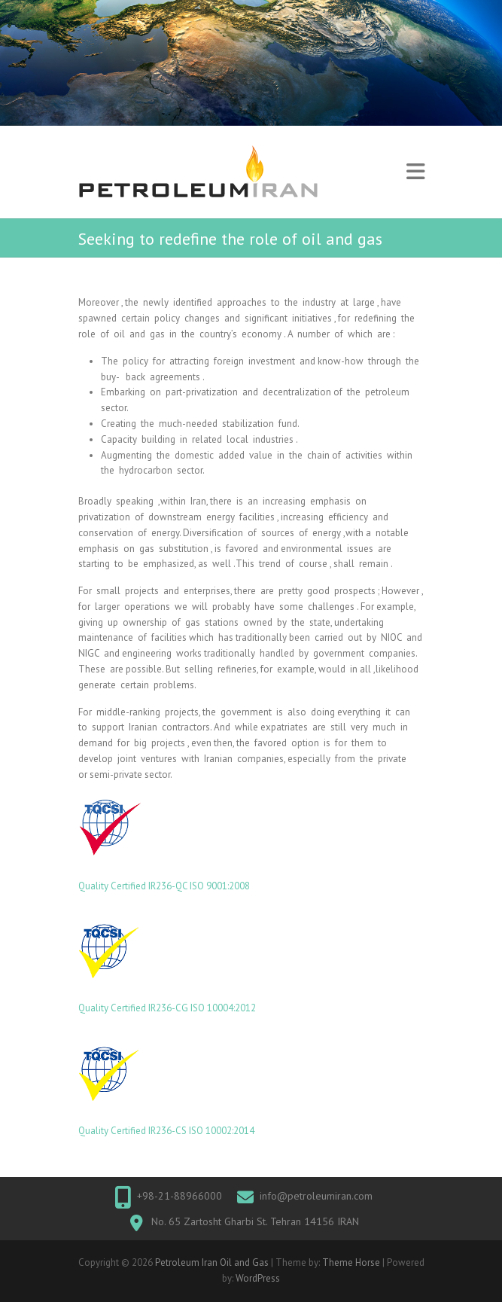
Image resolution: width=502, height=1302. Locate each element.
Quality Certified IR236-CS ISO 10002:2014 (166, 1130)
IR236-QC (169, 886)
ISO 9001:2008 (220, 886)
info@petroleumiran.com (316, 1196)
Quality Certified (113, 886)
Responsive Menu (415, 172)
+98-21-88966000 (179, 1196)
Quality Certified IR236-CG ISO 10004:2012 (167, 1008)
